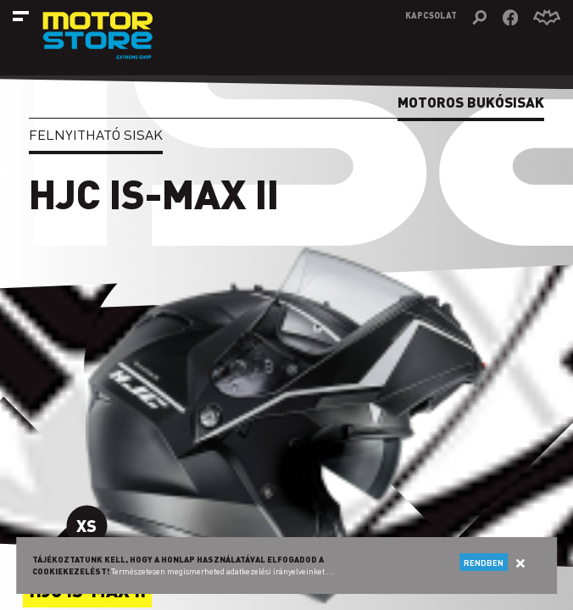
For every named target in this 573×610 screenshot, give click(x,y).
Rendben (483, 562)
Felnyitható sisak (96, 134)
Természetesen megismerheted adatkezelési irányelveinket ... (222, 571)
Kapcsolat (431, 14)
